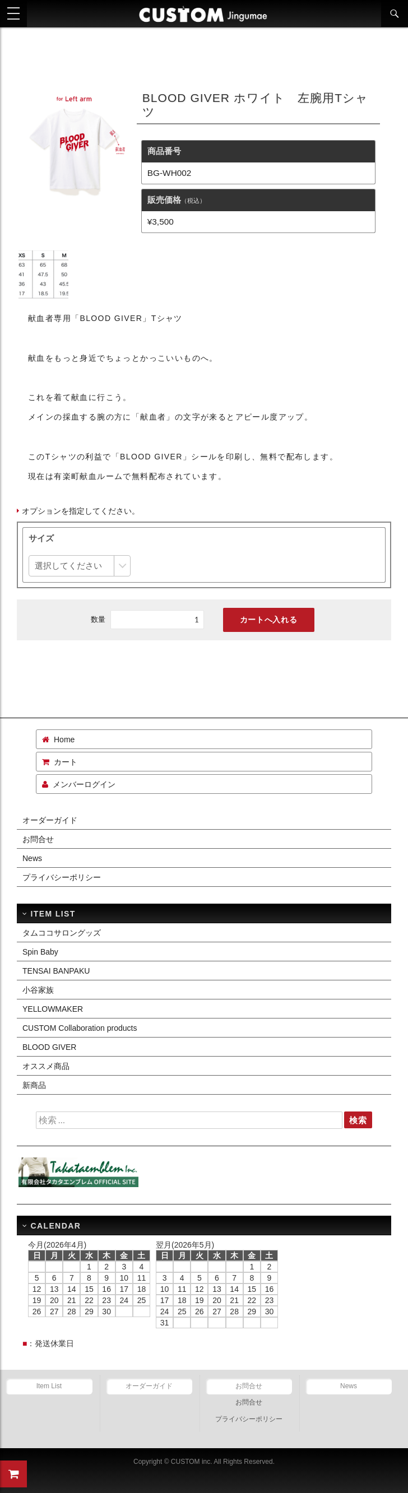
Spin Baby (40, 951)
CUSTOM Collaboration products (79, 1028)
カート (65, 761)
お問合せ (38, 839)
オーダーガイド (49, 820)
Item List (49, 1386)
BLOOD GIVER (49, 1047)
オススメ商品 (45, 1066)
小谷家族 (38, 989)
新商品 (34, 1085)
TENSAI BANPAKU (56, 970)
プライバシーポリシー (61, 877)
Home (64, 739)
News (32, 858)
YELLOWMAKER (52, 1008)
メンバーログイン (84, 784)
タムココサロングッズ (61, 932)
